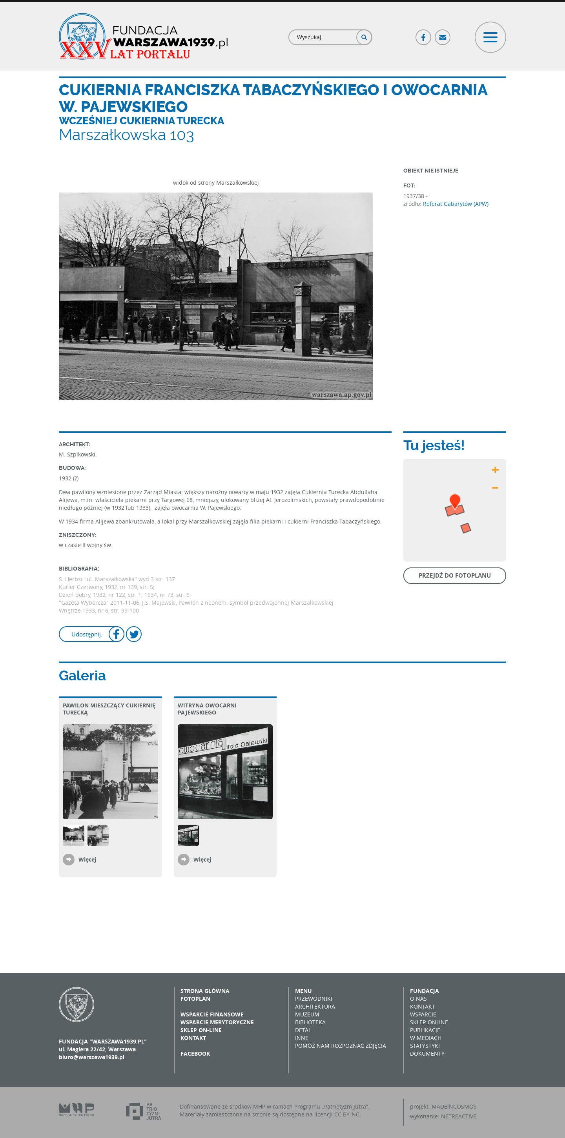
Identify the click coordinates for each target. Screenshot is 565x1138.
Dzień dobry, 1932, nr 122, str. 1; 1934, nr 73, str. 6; (125, 594)
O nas (418, 998)
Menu (303, 990)
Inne (301, 1038)
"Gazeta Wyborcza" (84, 602)
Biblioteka (310, 1022)
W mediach (425, 1038)
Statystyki (425, 1045)
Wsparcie (423, 1014)
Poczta (443, 34)
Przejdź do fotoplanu (455, 575)
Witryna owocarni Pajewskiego (207, 709)
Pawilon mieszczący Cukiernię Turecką (109, 709)
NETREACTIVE (458, 1116)
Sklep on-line (201, 1030)
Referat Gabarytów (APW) (455, 203)
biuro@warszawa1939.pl (91, 1057)
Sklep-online (429, 1022)
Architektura (315, 1006)
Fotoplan (195, 998)
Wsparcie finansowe (212, 1014)
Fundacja (424, 990)
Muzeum (307, 1014)
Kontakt (193, 1038)
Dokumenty (427, 1053)
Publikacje (425, 1030)
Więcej (87, 859)
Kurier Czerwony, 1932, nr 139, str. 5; (107, 587)
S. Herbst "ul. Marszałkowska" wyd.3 (106, 579)
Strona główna (205, 990)
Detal (303, 1030)
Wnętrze (70, 610)
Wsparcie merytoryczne (217, 1022)
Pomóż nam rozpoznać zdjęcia (340, 1045)
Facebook (423, 34)
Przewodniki (313, 998)
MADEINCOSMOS (454, 1106)
